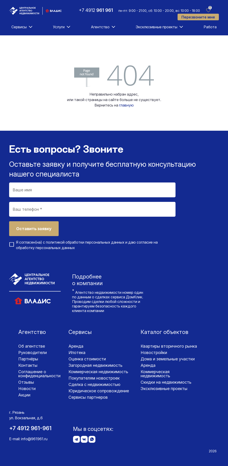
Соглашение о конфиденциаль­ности (39, 373)
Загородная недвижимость (95, 365)
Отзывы (26, 382)
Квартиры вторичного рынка (169, 346)
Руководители (32, 352)
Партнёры (28, 359)
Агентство (100, 27)
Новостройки (154, 352)
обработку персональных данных (45, 247)
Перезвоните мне (198, 17)
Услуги (59, 27)
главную (126, 105)
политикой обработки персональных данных (85, 242)
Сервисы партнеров (88, 397)
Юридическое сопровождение (98, 390)
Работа (210, 27)
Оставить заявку (34, 228)
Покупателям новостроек (94, 378)
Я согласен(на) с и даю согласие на (87, 245)
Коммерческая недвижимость (98, 371)
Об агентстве (31, 346)
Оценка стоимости (87, 359)
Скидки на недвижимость (166, 382)
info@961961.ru (34, 439)
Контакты (27, 365)
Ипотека (76, 352)
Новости (27, 388)
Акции (24, 395)
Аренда (75, 346)
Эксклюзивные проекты (156, 27)
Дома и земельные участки (168, 359)
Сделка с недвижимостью (94, 384)
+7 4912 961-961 (30, 428)
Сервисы (19, 27)
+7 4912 (96, 10)
